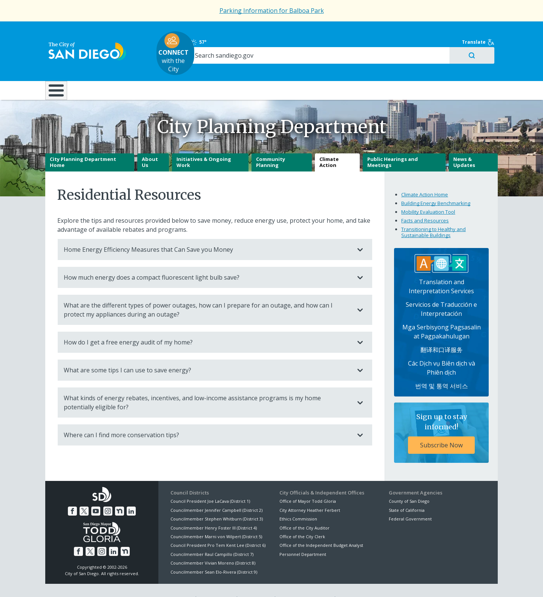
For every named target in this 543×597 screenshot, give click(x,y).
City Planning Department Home (83, 145)
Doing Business (245, 67)
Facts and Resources (425, 203)
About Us (150, 145)
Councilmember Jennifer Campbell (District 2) (216, 493)
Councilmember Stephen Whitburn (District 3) (216, 502)
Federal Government (410, 502)
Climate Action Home (424, 177)
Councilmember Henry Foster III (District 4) (213, 511)
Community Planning (270, 145)
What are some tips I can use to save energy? (207, 353)
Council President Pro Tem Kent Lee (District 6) (217, 528)
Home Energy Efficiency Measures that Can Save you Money (207, 233)
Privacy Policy (216, 582)
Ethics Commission (298, 502)
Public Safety (386, 67)
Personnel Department (302, 537)
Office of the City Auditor (304, 511)
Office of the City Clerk (302, 519)
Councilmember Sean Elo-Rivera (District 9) (213, 555)
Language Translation (305, 582)
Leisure (109, 67)
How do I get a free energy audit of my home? (207, 325)
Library (314, 67)
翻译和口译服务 (441, 333)
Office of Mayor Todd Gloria (307, 484)
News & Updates (464, 145)
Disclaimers (177, 582)
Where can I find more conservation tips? (207, 418)
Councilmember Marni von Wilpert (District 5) (216, 519)
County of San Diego (409, 484)
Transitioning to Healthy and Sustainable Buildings (433, 215)
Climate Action (329, 145)
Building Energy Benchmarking (435, 186)
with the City (269, 41)
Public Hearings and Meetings (392, 145)
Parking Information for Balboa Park (271, 10)
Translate (481, 31)
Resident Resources (176, 67)
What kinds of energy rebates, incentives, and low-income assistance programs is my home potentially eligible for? (207, 386)
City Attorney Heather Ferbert (309, 493)
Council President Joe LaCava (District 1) (210, 484)
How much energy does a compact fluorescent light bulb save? (207, 261)
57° (393, 31)
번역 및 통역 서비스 (441, 369)
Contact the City (357, 582)
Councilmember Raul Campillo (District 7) (211, 537)
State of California (407, 493)
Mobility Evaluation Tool (428, 194)
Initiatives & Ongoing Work (203, 145)
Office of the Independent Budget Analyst (321, 528)
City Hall (460, 67)
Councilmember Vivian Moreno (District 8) (212, 546)
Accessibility (255, 582)
